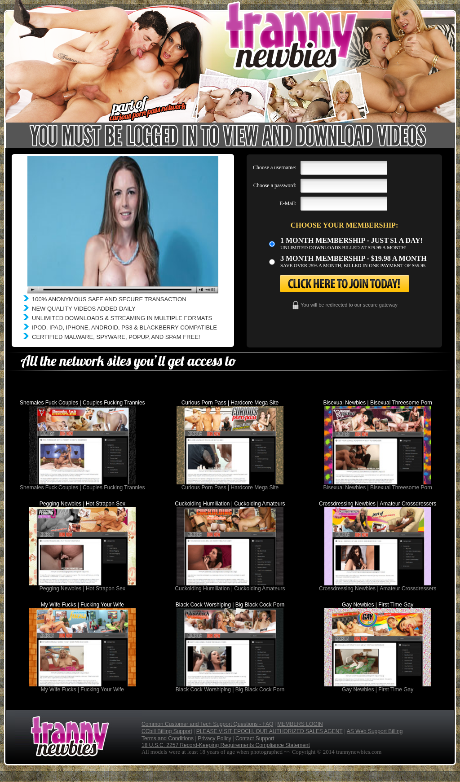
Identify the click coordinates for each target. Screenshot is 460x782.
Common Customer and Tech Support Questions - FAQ (207, 724)
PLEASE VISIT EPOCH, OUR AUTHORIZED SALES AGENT (269, 731)
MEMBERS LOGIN (300, 724)
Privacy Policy (214, 738)
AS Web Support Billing (375, 731)
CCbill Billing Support (167, 731)
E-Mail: (287, 203)
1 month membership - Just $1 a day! (351, 240)
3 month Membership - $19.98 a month (353, 258)
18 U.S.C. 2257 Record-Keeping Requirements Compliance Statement (226, 745)
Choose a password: (274, 185)
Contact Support (254, 738)
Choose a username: (274, 167)
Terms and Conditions (168, 738)
